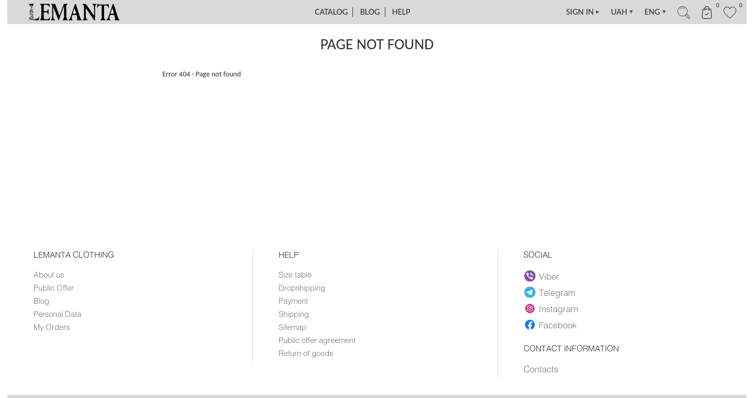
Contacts (541, 368)
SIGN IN (583, 12)
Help (401, 11)
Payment (293, 300)
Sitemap (292, 326)
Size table (295, 274)
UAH (622, 12)
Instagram (551, 308)
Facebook (550, 324)
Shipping (294, 313)
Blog (370, 11)
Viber (541, 276)
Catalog (331, 11)
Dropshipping (302, 287)
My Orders (52, 326)
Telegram (549, 292)
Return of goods (306, 353)
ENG (656, 12)
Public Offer (54, 287)
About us (49, 274)
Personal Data (57, 313)
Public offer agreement (317, 340)
